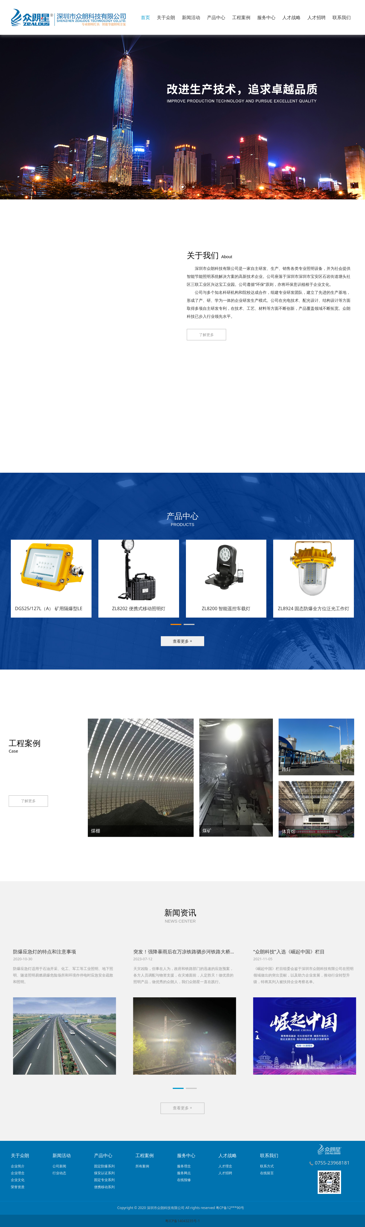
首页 (145, 17)
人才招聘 (316, 17)
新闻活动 (191, 17)
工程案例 (241, 17)
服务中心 (266, 17)
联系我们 (341, 17)
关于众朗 (166, 17)
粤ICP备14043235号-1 (182, 1220)
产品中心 (216, 17)
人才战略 (291, 17)
